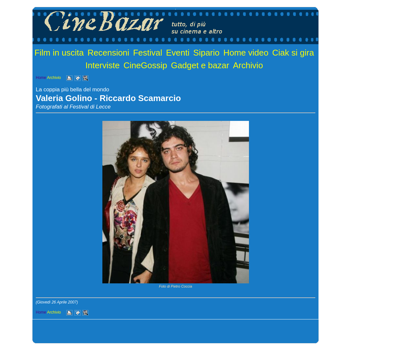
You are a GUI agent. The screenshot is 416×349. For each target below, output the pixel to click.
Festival (147, 53)
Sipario (206, 53)
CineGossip (145, 65)
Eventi (177, 53)
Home (41, 77)
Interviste (102, 65)
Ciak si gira (293, 53)
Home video (245, 53)
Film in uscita (59, 53)
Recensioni (108, 53)
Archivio (248, 65)
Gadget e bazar (200, 65)
